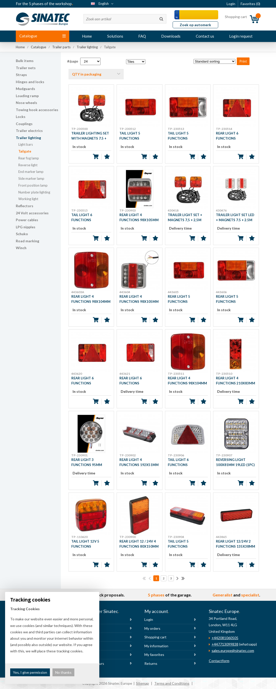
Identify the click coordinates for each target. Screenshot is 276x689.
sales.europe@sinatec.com (233, 650)
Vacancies (88, 637)
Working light (28, 199)
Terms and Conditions (171, 683)
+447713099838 (225, 644)
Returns (150, 663)
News (84, 628)
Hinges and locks (30, 82)
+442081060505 (225, 638)
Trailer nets (26, 68)
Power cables (27, 220)
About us (87, 619)
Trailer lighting (28, 138)
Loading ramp (27, 96)
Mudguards (25, 88)
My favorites (154, 654)
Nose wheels (26, 102)
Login (148, 619)
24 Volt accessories (32, 213)
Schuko (22, 234)
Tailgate (24, 151)
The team (88, 654)
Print (243, 61)
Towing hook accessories (37, 110)
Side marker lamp (31, 178)
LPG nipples (25, 227)
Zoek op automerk (195, 25)
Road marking (27, 241)
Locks (20, 116)
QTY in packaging (86, 74)
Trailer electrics (29, 130)
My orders (152, 628)
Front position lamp (33, 185)
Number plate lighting (34, 192)
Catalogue (42, 36)
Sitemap (142, 683)
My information (156, 646)
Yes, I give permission (30, 672)
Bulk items (25, 60)
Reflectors (24, 206)
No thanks (63, 672)
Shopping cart (155, 637)
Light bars (25, 144)
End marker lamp (31, 172)
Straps (21, 74)
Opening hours (92, 663)
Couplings (24, 124)
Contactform (219, 660)
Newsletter (89, 646)
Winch (21, 248)
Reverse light (27, 165)
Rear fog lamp (28, 158)
